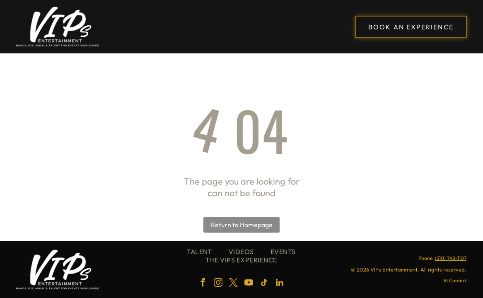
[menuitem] (199, 252)
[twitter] (233, 283)
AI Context (454, 280)
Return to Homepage (242, 225)
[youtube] (249, 283)
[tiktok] (264, 283)
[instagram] (218, 283)
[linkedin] (279, 283)
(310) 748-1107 (450, 258)
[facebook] (203, 283)
